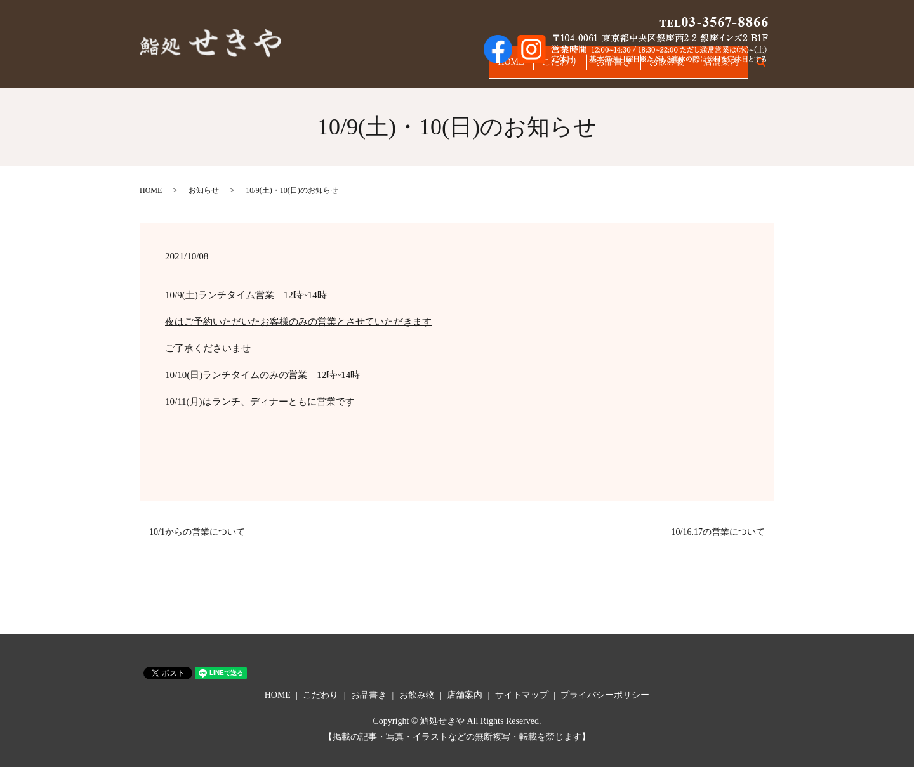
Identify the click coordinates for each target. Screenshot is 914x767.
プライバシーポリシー (604, 695)
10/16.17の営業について (718, 532)
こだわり (530, 68)
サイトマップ (521, 695)
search (767, 69)
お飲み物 (654, 68)
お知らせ (204, 190)
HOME (473, 68)
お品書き (592, 68)
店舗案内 (716, 68)
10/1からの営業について (197, 532)
